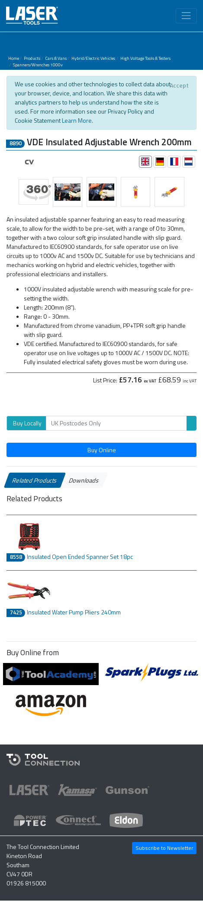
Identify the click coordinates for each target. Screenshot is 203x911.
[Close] (179, 85)
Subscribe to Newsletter (164, 848)
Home (13, 58)
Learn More (77, 120)
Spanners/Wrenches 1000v (38, 65)
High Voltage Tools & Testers (145, 58)
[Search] (116, 423)
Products (32, 58)
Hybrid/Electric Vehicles (93, 58)
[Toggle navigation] (186, 15)
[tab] (145, 162)
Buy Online (101, 449)
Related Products (35, 480)
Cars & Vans (56, 58)
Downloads (84, 480)
